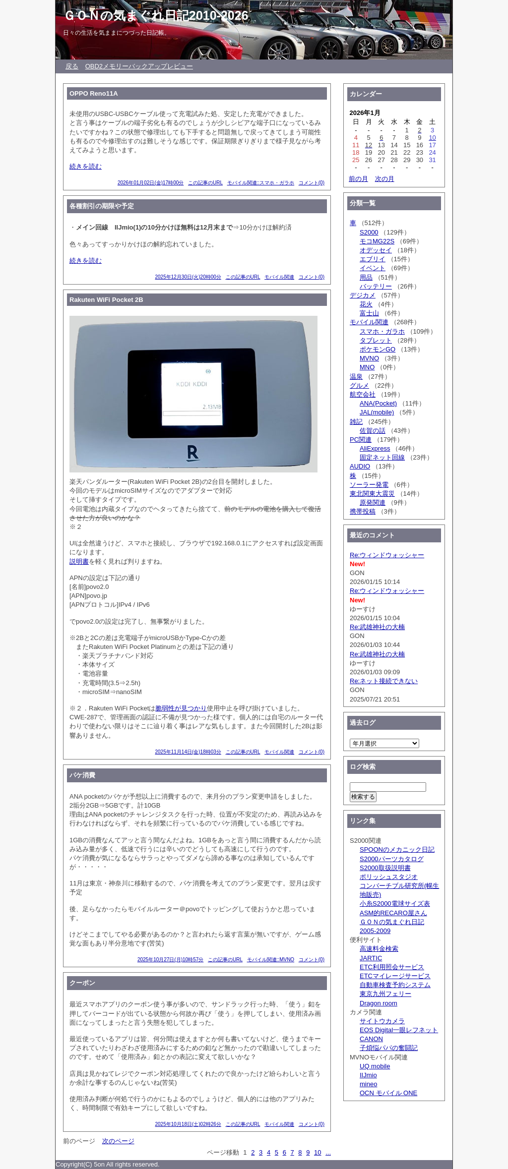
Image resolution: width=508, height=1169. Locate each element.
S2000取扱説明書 (385, 868)
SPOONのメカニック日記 (397, 849)
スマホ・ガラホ (382, 331)
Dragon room (378, 1003)
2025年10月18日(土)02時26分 (188, 1124)
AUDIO (360, 466)
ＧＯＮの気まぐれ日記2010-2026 (156, 15)
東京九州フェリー (385, 993)
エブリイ (372, 259)
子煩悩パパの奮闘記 (389, 1048)
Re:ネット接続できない (384, 681)
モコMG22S (377, 241)
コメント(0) (311, 182)
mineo (368, 1084)
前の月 (358, 178)
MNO (367, 367)
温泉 (356, 376)
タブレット (376, 340)
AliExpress (375, 448)
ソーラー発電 (369, 484)
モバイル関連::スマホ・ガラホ (261, 182)
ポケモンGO (377, 349)
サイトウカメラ (382, 1021)
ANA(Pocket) (378, 403)
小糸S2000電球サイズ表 (395, 903)
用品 (366, 277)
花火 (366, 304)
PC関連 (361, 439)
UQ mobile (375, 1066)
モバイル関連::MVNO (271, 959)
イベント (372, 268)
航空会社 (363, 394)
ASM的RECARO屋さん (393, 913)
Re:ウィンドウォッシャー (387, 555)
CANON (371, 1039)
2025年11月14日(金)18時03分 (188, 752)
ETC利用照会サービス (392, 967)
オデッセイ (376, 250)
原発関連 (372, 502)
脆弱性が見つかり (181, 708)
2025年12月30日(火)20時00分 (188, 277)
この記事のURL (205, 182)
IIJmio (368, 1075)
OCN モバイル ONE (388, 1093)
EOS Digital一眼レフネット (399, 1030)
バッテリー (376, 286)
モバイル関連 (279, 277)
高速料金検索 (379, 948)
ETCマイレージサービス (395, 976)
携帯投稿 (363, 511)
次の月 (384, 178)
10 (317, 1152)
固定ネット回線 (382, 457)
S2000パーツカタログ (392, 859)
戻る (71, 66)
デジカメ (363, 295)
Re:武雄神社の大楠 (377, 627)
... (328, 1152)
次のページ (118, 1141)
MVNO (369, 358)
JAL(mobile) (377, 412)
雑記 (356, 421)
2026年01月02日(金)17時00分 (151, 182)
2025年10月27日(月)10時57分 (170, 959)
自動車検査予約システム (395, 985)
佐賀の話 (372, 430)
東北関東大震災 (372, 493)
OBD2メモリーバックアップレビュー (139, 66)
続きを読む (85, 166)
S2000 (369, 232)
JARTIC (371, 958)
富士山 (369, 313)
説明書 (79, 561)
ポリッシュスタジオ (389, 876)
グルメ (359, 385)
